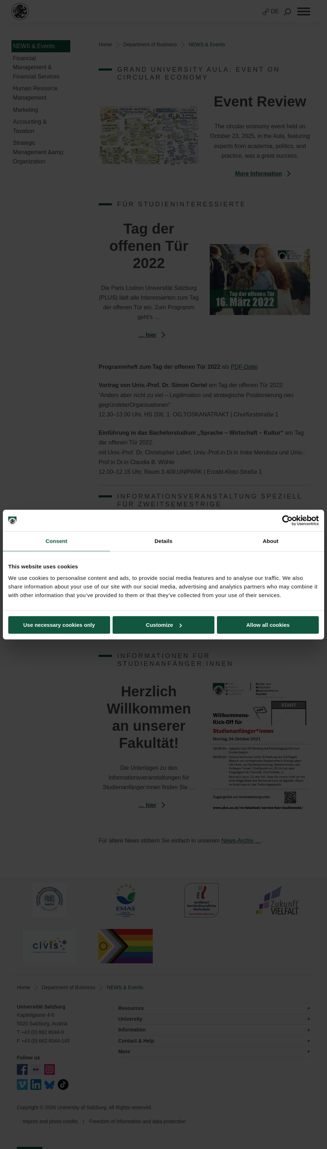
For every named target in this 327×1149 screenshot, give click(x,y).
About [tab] (271, 541)
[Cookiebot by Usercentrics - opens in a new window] (287, 520)
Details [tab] (163, 541)
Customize (164, 625)
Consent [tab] (56, 541)
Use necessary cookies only (59, 625)
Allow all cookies (268, 625)
